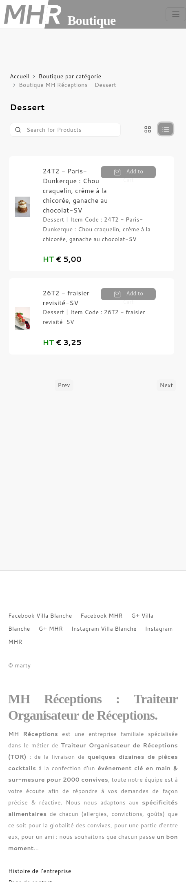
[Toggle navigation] (176, 14)
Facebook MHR (101, 616)
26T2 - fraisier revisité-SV (65, 297)
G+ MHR (50, 629)
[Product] (65, 130)
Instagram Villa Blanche (104, 629)
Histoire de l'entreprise (39, 871)
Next (166, 385)
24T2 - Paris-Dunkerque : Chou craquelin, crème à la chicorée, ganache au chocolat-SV (75, 190)
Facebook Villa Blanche (40, 616)
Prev (64, 385)
